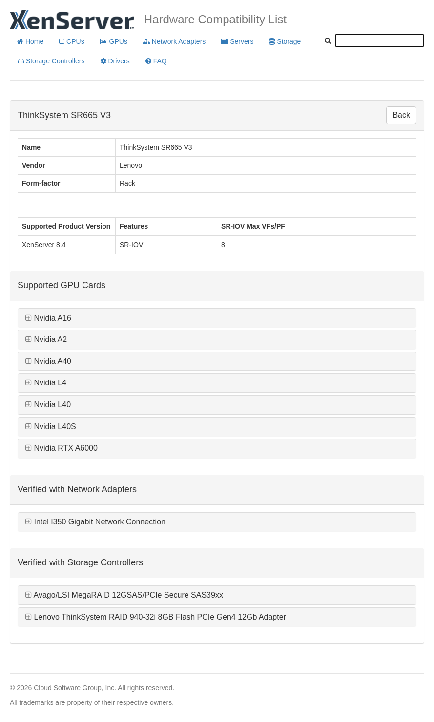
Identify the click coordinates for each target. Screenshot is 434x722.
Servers (237, 41)
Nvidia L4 (45, 383)
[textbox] (379, 40)
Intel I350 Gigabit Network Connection (95, 522)
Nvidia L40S (50, 426)
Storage (285, 41)
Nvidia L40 (48, 405)
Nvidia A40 (48, 361)
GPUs (113, 41)
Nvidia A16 (48, 318)
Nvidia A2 (46, 339)
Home (30, 41)
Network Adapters (174, 41)
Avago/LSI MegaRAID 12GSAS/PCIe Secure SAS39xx (124, 595)
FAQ (156, 61)
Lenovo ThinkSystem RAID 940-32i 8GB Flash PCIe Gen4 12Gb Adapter (155, 617)
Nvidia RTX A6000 (61, 448)
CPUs (71, 41)
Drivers (115, 61)
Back (401, 115)
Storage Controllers (51, 61)
